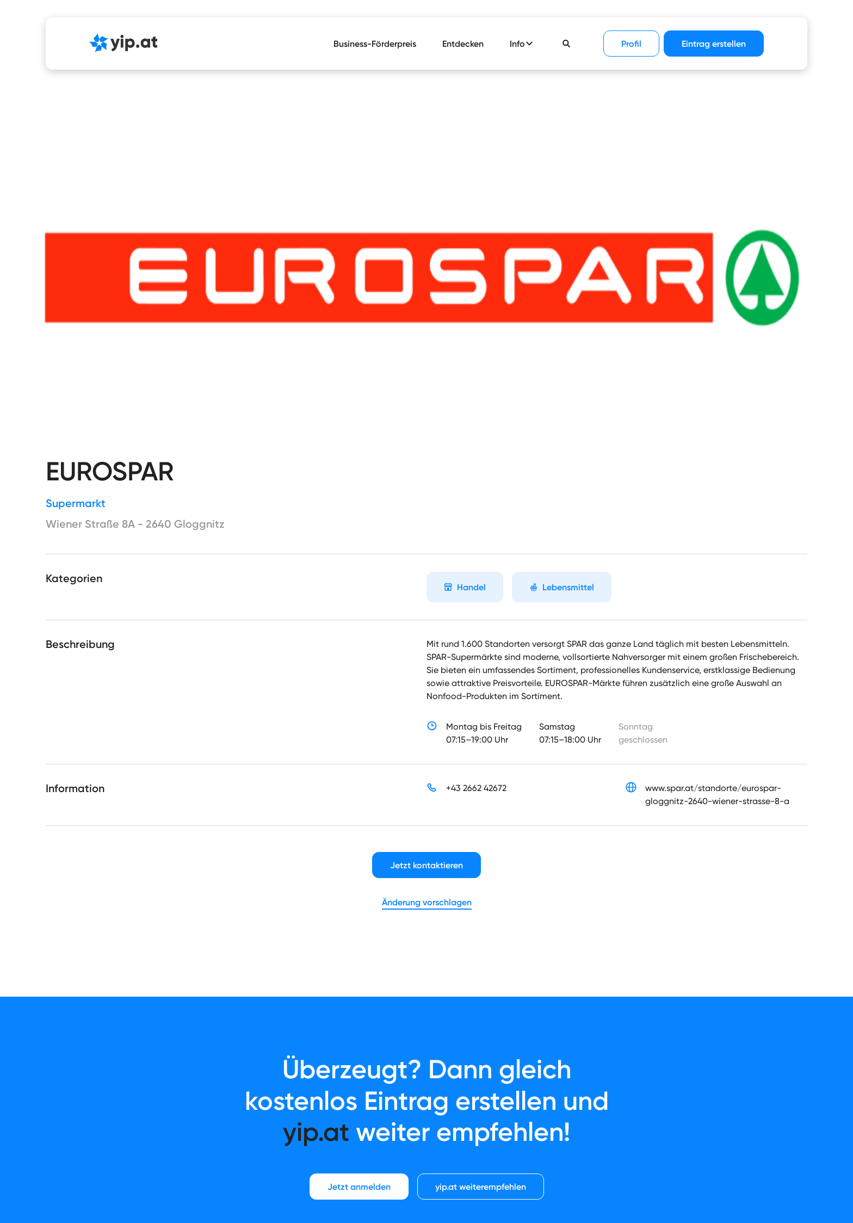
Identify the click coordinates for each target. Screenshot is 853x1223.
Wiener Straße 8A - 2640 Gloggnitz (135, 523)
